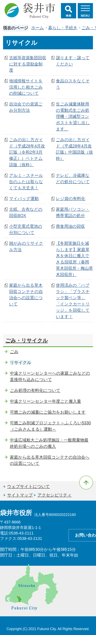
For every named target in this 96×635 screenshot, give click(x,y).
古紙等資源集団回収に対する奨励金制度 (27, 64)
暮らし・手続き (62, 27)
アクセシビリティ (54, 495)
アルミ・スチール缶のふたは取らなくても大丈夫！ (26, 181)
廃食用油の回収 (70, 226)
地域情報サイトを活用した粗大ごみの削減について (26, 87)
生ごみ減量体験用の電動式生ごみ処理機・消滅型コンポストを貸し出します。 (73, 116)
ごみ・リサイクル (26, 340)
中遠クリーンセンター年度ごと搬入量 (45, 401)
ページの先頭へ (86, 482)
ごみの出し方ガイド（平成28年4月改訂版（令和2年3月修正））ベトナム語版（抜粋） (27, 152)
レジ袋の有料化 (70, 198)
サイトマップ (20, 495)
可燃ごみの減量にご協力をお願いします (48, 412)
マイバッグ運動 (24, 198)
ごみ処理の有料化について (35, 390)
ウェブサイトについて (28, 486)
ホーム (37, 27)
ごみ (14, 351)
